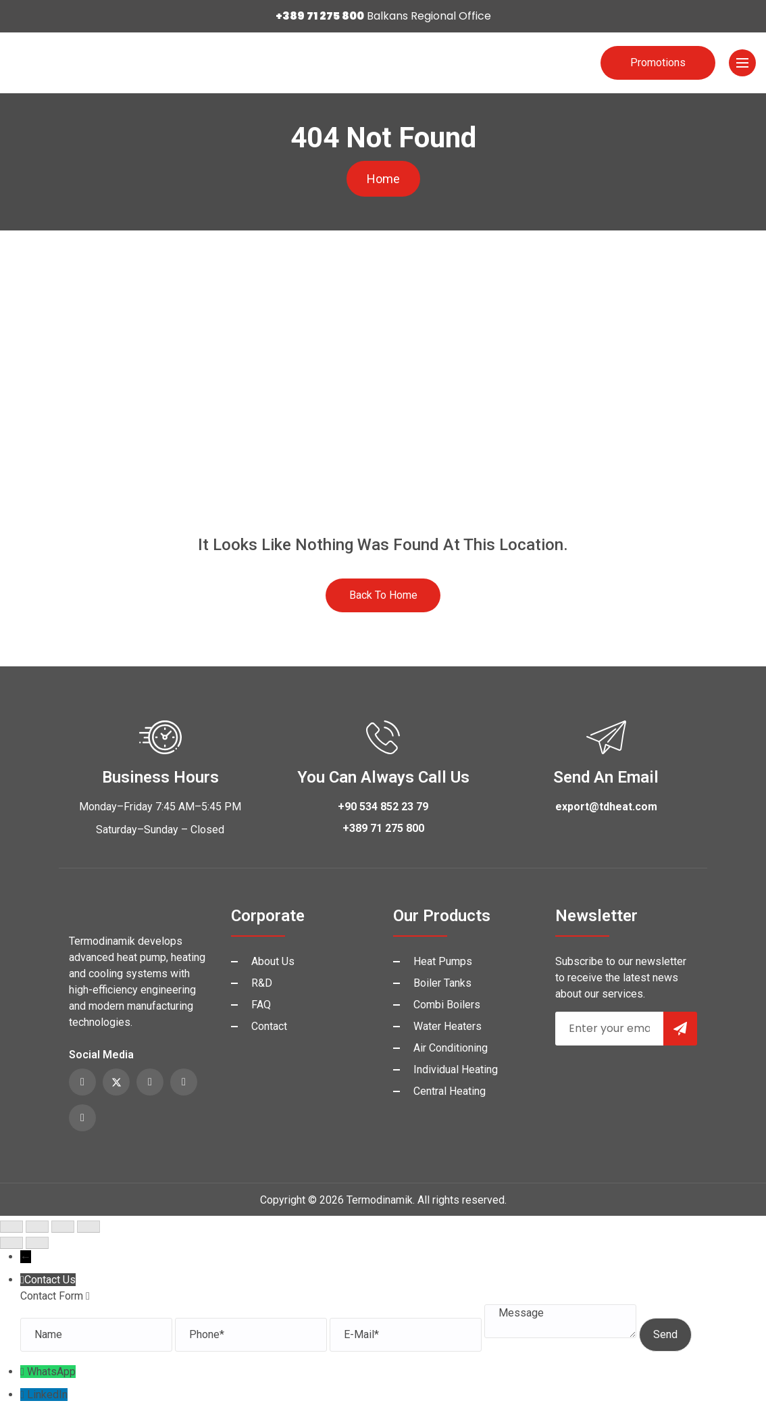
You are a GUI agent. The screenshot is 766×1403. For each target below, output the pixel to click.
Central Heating (449, 1091)
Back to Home (383, 595)
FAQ (261, 1004)
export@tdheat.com (606, 806)
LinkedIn (47, 1394)
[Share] (62, 1227)
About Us (273, 961)
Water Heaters (447, 1026)
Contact (269, 1026)
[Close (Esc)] (88, 1227)
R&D (261, 983)
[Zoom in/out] (11, 1227)
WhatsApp (51, 1371)
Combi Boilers (446, 1004)
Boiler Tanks (442, 983)
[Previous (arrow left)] (11, 1243)
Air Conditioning (450, 1047)
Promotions (658, 62)
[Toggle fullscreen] (37, 1227)
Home (383, 179)
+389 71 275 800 (383, 828)
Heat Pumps (442, 961)
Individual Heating (455, 1069)
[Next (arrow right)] (37, 1243)
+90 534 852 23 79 (383, 806)
